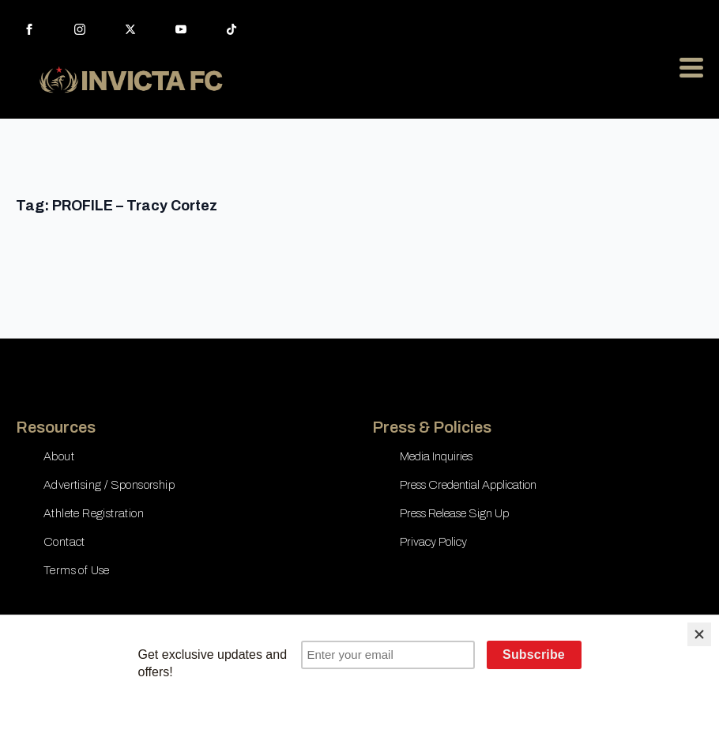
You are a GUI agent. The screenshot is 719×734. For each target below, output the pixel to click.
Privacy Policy (433, 541)
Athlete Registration (93, 513)
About (58, 456)
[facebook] (29, 29)
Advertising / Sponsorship (109, 485)
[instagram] (79, 29)
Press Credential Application (468, 485)
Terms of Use (76, 570)
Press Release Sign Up (454, 513)
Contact (64, 541)
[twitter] (130, 29)
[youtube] (181, 29)
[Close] (699, 634)
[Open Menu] (691, 67)
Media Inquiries (436, 456)
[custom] (231, 29)
